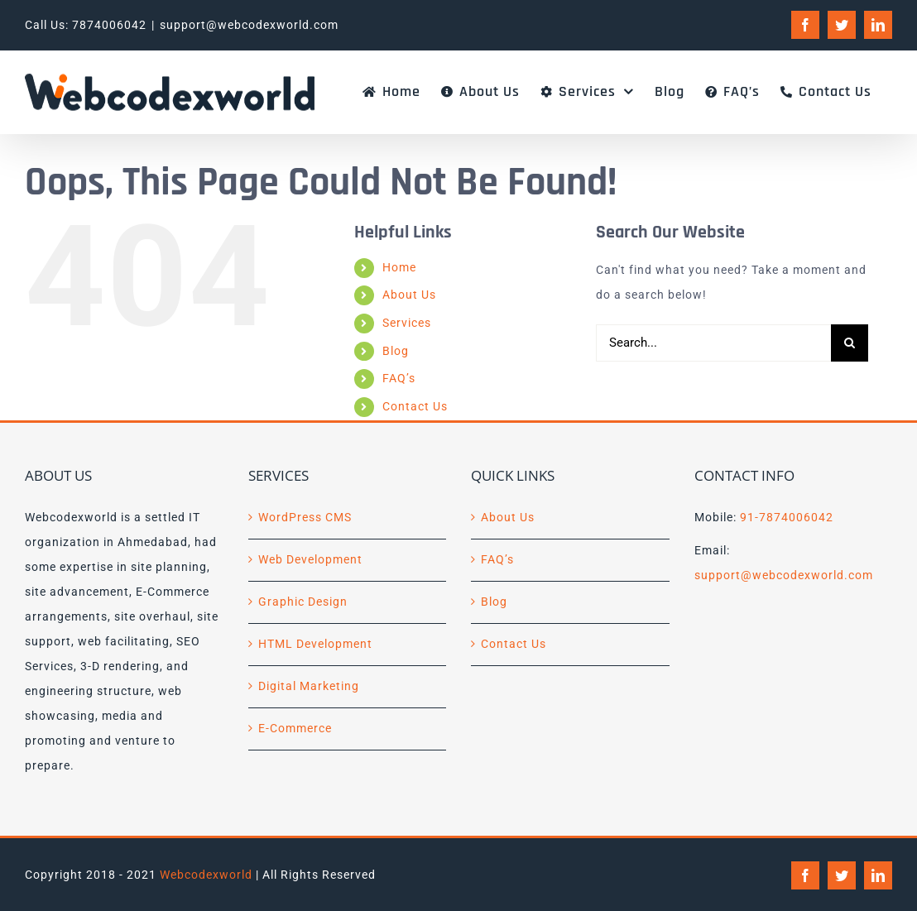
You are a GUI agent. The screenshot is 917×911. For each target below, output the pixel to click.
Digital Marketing (308, 686)
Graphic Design (303, 601)
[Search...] (713, 343)
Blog (395, 350)
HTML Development (315, 643)
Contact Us (415, 406)
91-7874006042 (786, 517)
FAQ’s (398, 378)
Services (406, 322)
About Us (409, 294)
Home (399, 267)
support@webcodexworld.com (249, 24)
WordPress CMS (305, 517)
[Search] (849, 343)
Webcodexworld (206, 874)
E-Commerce (295, 728)
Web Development (310, 559)
